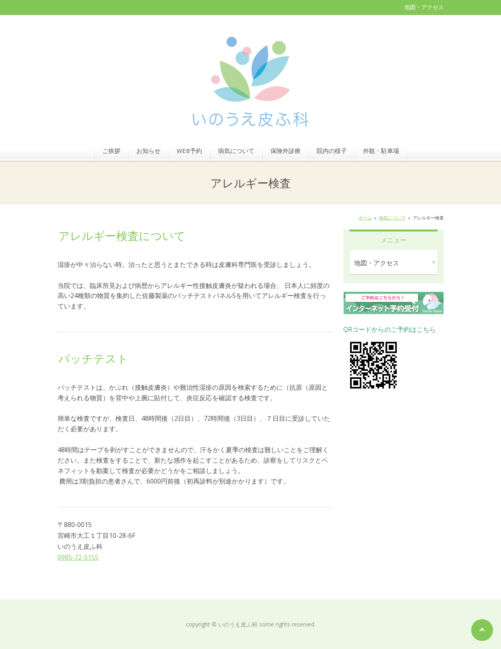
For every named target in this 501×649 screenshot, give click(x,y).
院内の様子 (332, 151)
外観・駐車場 (381, 151)
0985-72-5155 (78, 557)
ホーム (365, 218)
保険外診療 (285, 151)
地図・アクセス (424, 7)
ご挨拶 (111, 151)
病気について (236, 151)
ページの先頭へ (482, 630)
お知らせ (148, 151)
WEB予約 (189, 151)
